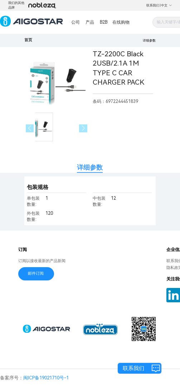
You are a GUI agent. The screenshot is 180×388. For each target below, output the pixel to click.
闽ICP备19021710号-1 (46, 377)
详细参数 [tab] (90, 167)
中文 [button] (166, 5)
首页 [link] (28, 40)
